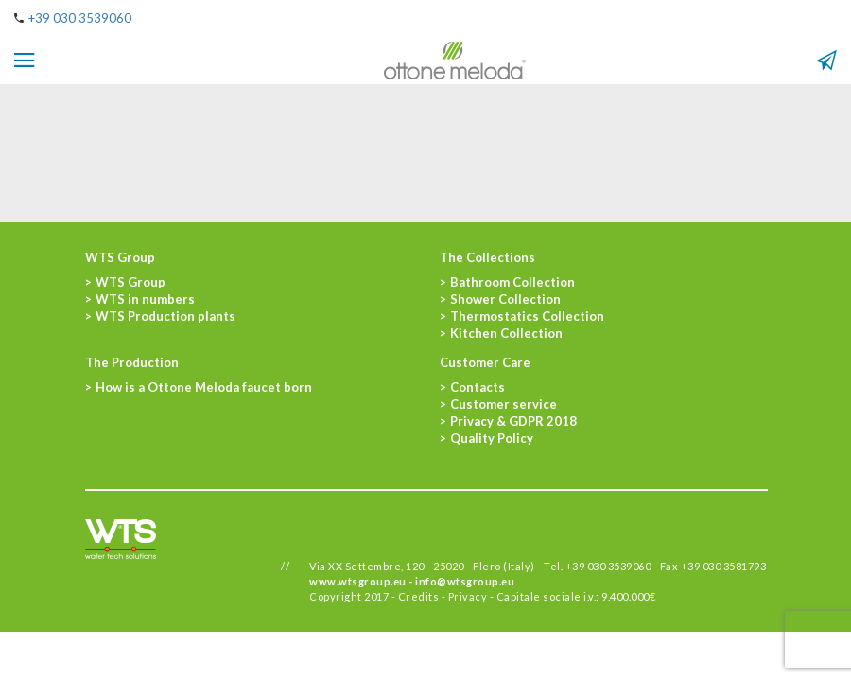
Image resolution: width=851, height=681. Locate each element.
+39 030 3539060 (79, 18)
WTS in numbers (145, 298)
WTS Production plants (165, 315)
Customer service (503, 403)
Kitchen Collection (506, 332)
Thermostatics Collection (527, 315)
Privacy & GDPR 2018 (513, 420)
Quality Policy (491, 437)
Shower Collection (505, 298)
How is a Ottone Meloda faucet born (204, 386)
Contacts (477, 386)
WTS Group (130, 281)
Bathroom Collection (512, 281)
